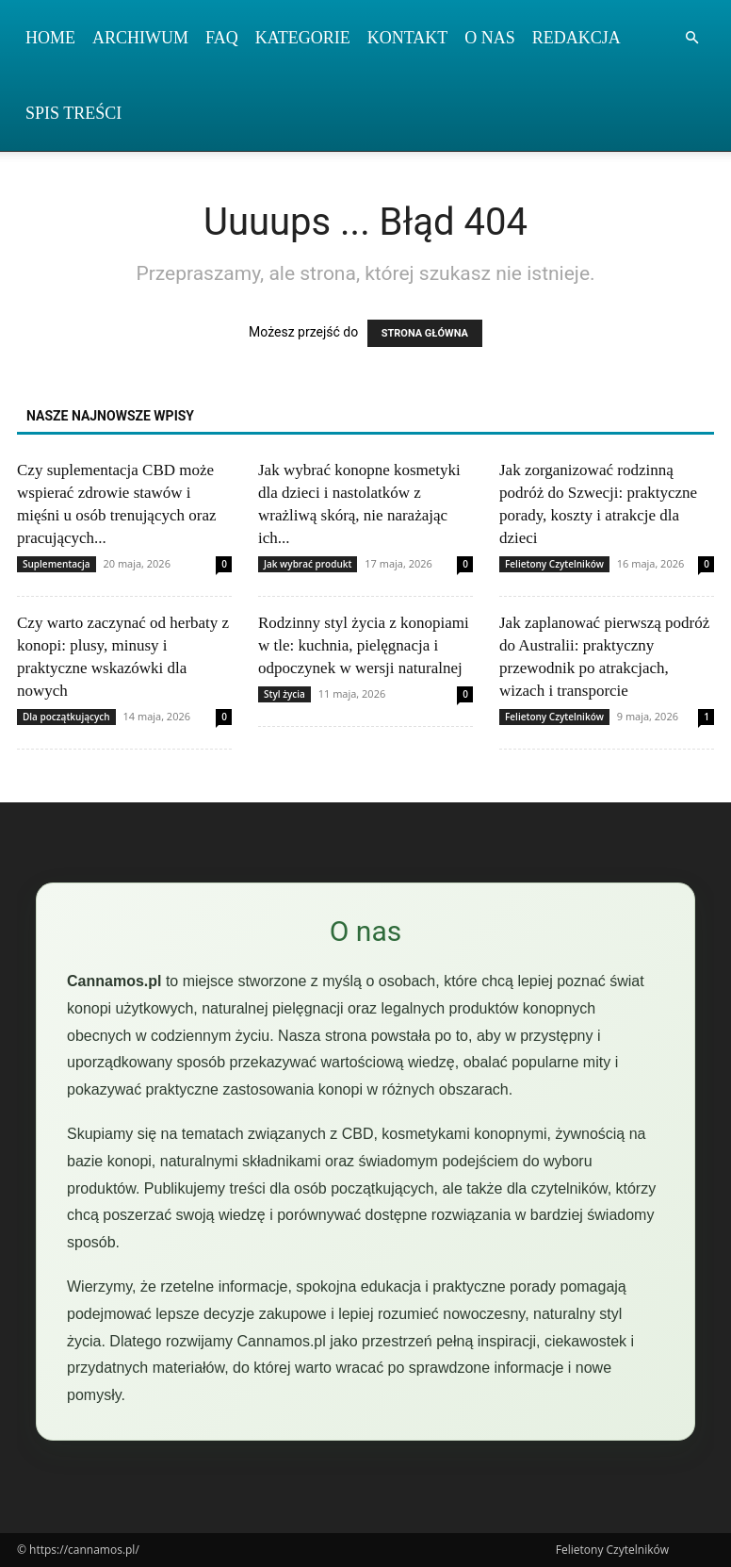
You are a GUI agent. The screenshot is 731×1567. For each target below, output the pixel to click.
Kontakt (407, 37)
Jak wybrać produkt (307, 563)
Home (50, 37)
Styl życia (284, 694)
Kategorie (302, 37)
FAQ (221, 37)
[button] (691, 38)
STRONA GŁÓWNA (425, 333)
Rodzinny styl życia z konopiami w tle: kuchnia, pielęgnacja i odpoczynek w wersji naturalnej (363, 645)
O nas (489, 37)
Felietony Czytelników (554, 563)
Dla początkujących (66, 716)
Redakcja (576, 37)
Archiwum (140, 37)
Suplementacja (56, 563)
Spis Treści (73, 113)
